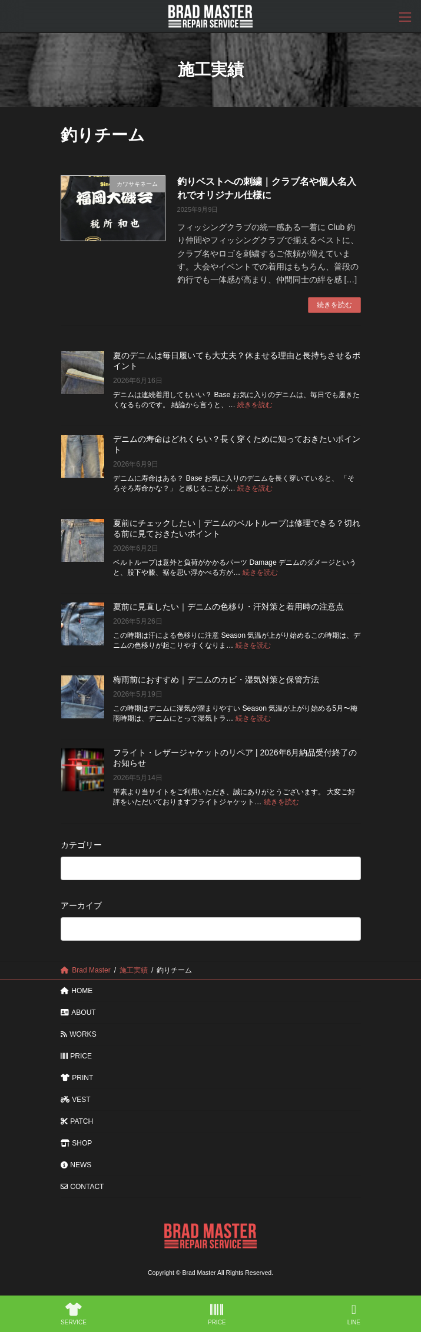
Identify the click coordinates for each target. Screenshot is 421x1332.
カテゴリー (81, 844)
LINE (353, 1314)
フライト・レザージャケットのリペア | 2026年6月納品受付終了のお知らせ (235, 758)
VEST (76, 1099)
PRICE (76, 1056)
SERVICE (74, 1314)
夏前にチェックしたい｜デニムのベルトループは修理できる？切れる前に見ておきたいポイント (236, 528)
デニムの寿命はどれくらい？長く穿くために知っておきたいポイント (236, 444)
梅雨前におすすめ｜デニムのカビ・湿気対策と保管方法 (216, 679)
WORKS (79, 1034)
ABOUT (78, 1012)
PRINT (77, 1078)
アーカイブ (81, 905)
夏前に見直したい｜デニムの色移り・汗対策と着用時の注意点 (228, 606)
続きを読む (334, 305)
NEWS (76, 1165)
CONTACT (82, 1187)
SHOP (76, 1143)
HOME (77, 991)
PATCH (77, 1121)
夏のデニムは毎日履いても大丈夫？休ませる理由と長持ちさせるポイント (236, 361)
